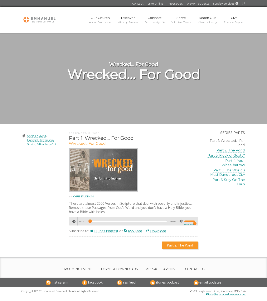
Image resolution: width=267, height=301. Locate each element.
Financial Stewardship (40, 139)
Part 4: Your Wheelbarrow (233, 163)
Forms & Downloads (119, 269)
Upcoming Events (77, 269)
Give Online (156, 3)
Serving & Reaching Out (41, 144)
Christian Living (36, 135)
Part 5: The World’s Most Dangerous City (227, 172)
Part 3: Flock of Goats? (226, 155)
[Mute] (181, 221)
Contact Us (195, 269)
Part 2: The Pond (231, 150)
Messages (175, 3)
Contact (138, 3)
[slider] (127, 221)
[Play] (74, 221)
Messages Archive (161, 269)
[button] (225, 3)
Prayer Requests (198, 3)
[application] (133, 221)
